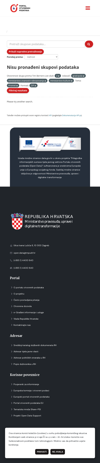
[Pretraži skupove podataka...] (46, 44)
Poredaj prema (15, 56)
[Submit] (89, 44)
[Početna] (3, 31)
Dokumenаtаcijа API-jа (71, 115)
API (50, 115)
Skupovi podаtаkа (21, 31)
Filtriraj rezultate (18, 90)
